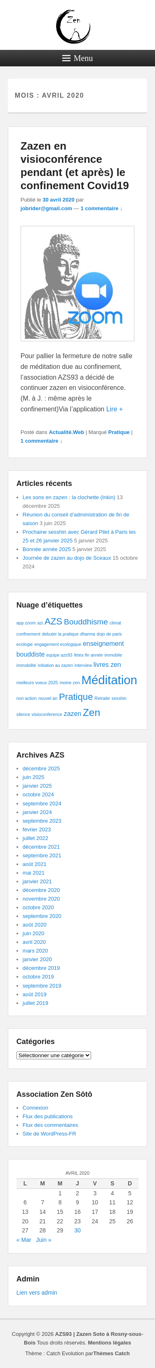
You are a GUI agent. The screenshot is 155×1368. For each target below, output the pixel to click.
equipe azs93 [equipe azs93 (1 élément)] (59, 654)
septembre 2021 (42, 855)
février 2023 (37, 829)
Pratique (119, 432)
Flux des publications (48, 1116)
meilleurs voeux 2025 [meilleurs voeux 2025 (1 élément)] (37, 682)
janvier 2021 (37, 881)
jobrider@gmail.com (46, 208)
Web (78, 432)
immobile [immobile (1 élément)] (113, 654)
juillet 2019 (35, 1003)
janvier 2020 (37, 959)
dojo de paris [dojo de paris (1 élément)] (109, 633)
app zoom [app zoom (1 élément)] (26, 622)
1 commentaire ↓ (101, 208)
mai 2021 (34, 873)
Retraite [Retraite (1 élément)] (102, 698)
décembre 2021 (41, 847)
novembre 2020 (41, 899)
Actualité (60, 432)
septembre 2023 (42, 821)
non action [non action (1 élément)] (26, 698)
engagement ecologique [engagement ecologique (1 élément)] (57, 644)
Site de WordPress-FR (49, 1134)
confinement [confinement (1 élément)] (28, 633)
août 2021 (35, 864)
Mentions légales (109, 1343)
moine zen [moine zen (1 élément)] (69, 682)
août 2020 (35, 925)
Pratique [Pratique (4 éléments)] (76, 697)
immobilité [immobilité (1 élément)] (26, 665)
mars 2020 (35, 951)
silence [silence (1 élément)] (23, 714)
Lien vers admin (36, 1292)
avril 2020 (34, 942)
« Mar (23, 1240)
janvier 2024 (37, 812)
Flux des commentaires (50, 1125)
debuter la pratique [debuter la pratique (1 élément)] (60, 633)
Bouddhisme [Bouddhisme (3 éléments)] (86, 621)
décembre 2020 (41, 890)
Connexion (35, 1108)
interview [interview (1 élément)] (83, 665)
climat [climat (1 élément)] (115, 622)
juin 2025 (34, 777)
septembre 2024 (42, 803)
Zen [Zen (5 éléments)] (91, 712)
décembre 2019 (41, 968)
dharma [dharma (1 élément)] (87, 633)
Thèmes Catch (111, 1353)
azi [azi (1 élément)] (40, 622)
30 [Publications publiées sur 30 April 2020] (77, 1230)
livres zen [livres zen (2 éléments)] (107, 664)
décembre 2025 (41, 768)
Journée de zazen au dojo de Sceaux (67, 558)
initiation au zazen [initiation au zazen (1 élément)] (55, 665)
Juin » (43, 1240)
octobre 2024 (38, 794)
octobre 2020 (38, 907)
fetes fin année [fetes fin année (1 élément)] (88, 654)
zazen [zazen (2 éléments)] (72, 713)
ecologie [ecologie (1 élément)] (24, 644)
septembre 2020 (42, 916)
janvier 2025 (37, 786)
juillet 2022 (35, 838)
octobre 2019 (38, 977)
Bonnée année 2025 (47, 549)
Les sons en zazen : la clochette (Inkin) (69, 497)
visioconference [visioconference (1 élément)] (47, 714)
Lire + (114, 409)
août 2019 (35, 994)
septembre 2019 (42, 986)
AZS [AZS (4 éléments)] (53, 621)
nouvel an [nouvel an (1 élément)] (47, 698)
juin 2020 (34, 933)
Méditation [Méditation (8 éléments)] (109, 680)
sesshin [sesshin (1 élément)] (119, 698)
